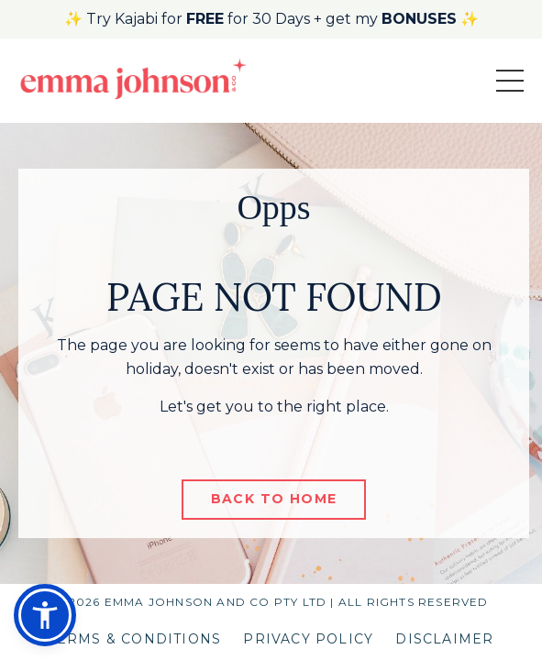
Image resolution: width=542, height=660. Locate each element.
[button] (45, 615)
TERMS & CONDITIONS (135, 639)
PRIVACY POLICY (308, 639)
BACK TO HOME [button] (274, 498)
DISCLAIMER (444, 639)
